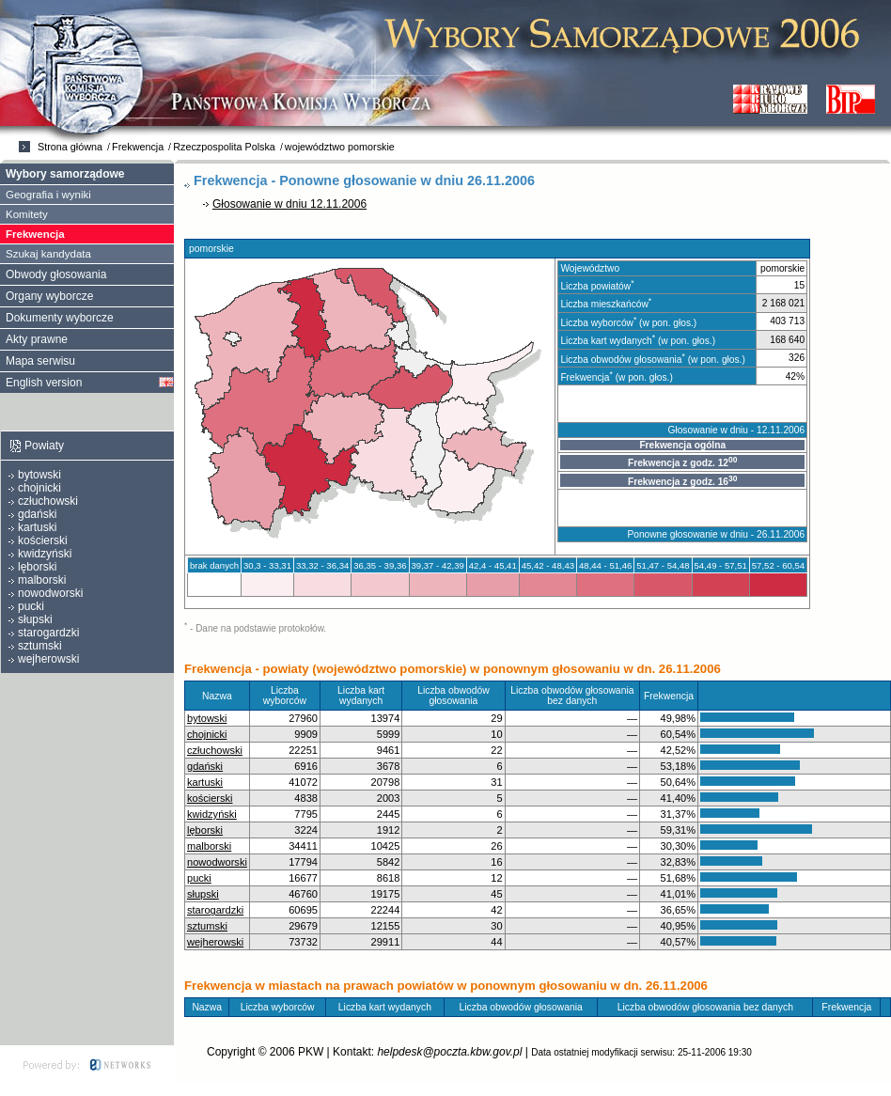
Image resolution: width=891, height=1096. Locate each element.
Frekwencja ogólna (682, 445)
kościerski (210, 798)
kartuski (205, 782)
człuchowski (214, 750)
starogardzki (215, 910)
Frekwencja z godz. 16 (682, 480)
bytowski (207, 718)
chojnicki (207, 734)
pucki (199, 878)
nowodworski (217, 862)
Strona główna (70, 146)
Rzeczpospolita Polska (224, 146)
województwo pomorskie (340, 146)
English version (44, 382)
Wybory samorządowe (65, 173)
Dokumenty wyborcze (60, 317)
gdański (205, 766)
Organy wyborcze (49, 296)
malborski (209, 846)
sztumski (207, 926)
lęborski (205, 830)
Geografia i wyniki (48, 194)
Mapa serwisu (40, 361)
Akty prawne (37, 339)
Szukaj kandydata (48, 253)
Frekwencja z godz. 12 (682, 461)
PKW (310, 1051)
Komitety (27, 214)
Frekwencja (138, 146)
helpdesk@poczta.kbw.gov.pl (449, 1051)
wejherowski (215, 941)
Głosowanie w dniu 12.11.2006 (289, 204)
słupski (203, 894)
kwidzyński (212, 814)
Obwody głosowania (56, 274)
